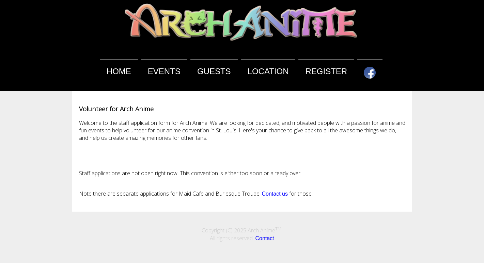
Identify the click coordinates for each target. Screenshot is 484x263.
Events (164, 71)
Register (326, 71)
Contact (264, 238)
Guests (214, 71)
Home (119, 71)
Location (268, 71)
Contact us (275, 194)
